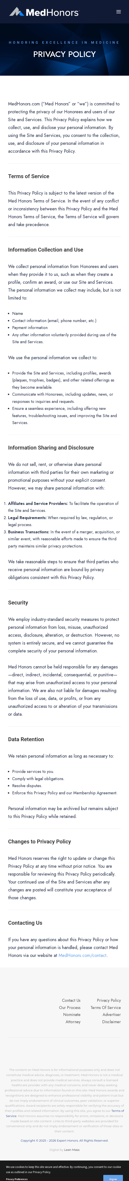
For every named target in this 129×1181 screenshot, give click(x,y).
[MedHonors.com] (44, 11)
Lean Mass (71, 1149)
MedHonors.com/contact (82, 955)
